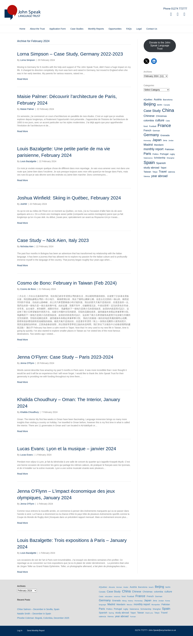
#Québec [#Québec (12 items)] (148, 99)
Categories (149, 85)
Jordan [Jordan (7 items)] (171, 140)
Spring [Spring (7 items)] (111, 613)
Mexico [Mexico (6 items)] (129, 605)
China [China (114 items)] (168, 110)
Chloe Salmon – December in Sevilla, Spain (38, 609)
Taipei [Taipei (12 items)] (163, 167)
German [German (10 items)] (156, 130)
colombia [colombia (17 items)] (149, 120)
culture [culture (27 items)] (159, 120)
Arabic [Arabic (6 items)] (125, 587)
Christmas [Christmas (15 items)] (161, 116)
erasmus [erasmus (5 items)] (117, 596)
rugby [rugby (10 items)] (172, 154)
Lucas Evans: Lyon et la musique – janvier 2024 (66, 448)
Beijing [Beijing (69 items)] (150, 104)
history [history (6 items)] (130, 601)
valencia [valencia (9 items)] (171, 172)
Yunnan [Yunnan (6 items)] (133, 616)
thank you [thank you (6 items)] (149, 613)
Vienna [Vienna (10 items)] (147, 176)
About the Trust (37, 29)
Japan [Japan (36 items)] (156, 140)
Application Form (57, 29)
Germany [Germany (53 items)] (151, 135)
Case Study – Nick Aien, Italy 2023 (53, 240)
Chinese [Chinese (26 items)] (149, 115)
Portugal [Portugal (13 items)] (164, 154)
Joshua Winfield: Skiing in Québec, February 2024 (69, 197)
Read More (22, 79)
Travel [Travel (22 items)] (163, 171)
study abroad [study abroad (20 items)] (151, 167)
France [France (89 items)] (164, 125)
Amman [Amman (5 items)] (119, 587)
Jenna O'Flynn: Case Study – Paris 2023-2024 (65, 357)
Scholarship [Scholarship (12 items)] (159, 158)
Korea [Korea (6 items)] (167, 601)
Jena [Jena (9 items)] (165, 140)
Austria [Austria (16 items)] (158, 99)
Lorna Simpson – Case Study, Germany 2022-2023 (70, 53)
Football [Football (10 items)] (152, 126)
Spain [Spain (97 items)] (149, 162)
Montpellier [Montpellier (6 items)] (155, 605)
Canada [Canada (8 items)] (167, 105)
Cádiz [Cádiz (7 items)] (168, 121)
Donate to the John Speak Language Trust (159, 45)
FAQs (129, 29)
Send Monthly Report (36, 630)
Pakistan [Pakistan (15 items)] (169, 149)
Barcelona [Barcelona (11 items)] (167, 99)
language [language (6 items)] (102, 605)
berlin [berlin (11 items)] (159, 105)
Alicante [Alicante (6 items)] (112, 587)
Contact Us (151, 29)
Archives (148, 71)
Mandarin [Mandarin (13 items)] (159, 145)
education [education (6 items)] (109, 596)
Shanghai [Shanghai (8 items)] (170, 158)
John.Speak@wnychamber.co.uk (162, 630)
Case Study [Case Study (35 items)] (152, 111)
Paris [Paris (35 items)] (147, 154)
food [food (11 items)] (146, 126)
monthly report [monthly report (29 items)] (154, 149)
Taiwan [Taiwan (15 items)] (147, 171)
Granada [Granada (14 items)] (164, 135)
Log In (19, 630)
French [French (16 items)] (147, 130)
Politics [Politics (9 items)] (156, 154)
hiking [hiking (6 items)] (124, 601)
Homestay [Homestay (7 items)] (147, 140)
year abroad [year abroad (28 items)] (159, 176)
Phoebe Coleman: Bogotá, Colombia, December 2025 (43, 618)
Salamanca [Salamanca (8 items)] (148, 158)
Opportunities (115, 29)
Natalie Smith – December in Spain (34, 613)
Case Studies (76, 29)
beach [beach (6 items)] (151, 587)
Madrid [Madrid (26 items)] (148, 144)
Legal (139, 29)
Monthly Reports (96, 29)
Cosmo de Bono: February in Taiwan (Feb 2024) (67, 282)
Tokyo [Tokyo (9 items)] (155, 172)
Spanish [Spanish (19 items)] (161, 163)
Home (22, 29)
